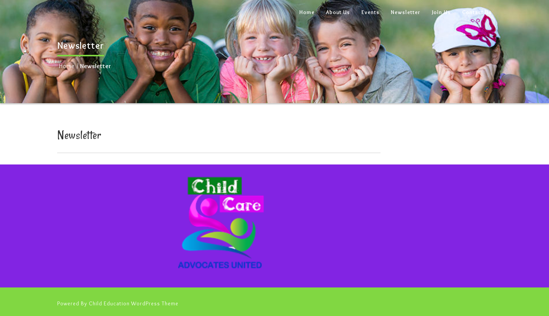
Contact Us (477, 12)
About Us (338, 12)
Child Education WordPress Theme (133, 303)
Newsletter (406, 12)
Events (370, 12)
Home (307, 12)
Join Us (441, 12)
